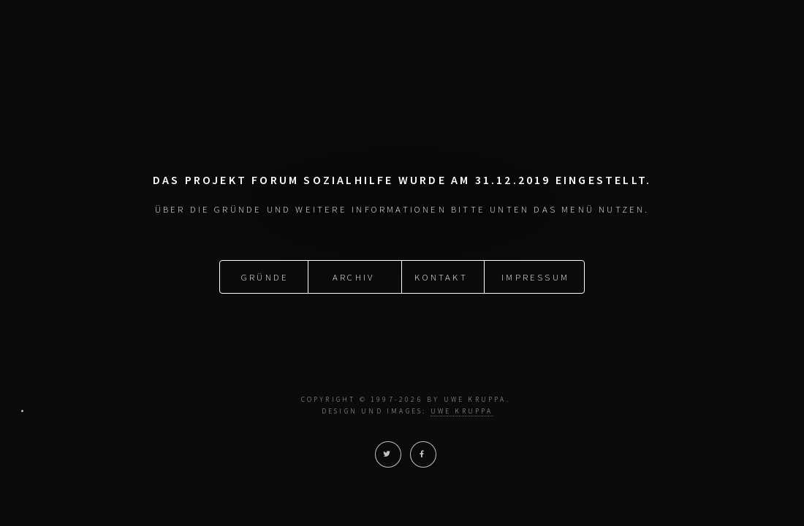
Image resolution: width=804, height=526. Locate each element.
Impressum (535, 277)
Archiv (353, 277)
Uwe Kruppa (462, 411)
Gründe (265, 277)
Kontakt (440, 277)
